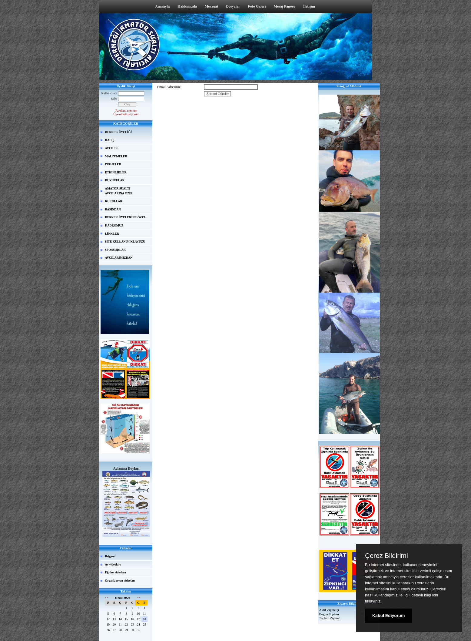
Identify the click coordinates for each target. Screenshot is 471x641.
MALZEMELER (116, 156)
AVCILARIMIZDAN (119, 257)
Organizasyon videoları (120, 580)
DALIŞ (109, 140)
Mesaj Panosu (284, 6)
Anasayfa (162, 6)
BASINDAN (113, 209)
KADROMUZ (114, 225)
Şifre (114, 98)
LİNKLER (112, 233)
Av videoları (113, 564)
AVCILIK (111, 148)
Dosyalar (233, 6)
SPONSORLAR (115, 249)
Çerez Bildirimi (386, 556)
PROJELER (113, 164)
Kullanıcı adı (109, 93)
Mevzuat (211, 6)
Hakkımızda (187, 6)
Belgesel (110, 556)
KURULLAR (113, 201)
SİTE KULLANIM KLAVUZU (125, 241)
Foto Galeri (257, 6)
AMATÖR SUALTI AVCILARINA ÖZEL (119, 191)
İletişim (309, 6)
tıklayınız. (373, 601)
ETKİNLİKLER (116, 172)
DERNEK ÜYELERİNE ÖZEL (125, 217)
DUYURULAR (114, 180)
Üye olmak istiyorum (126, 114)
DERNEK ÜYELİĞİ (118, 132)
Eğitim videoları (115, 572)
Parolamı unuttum (126, 110)
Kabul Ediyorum (388, 615)
